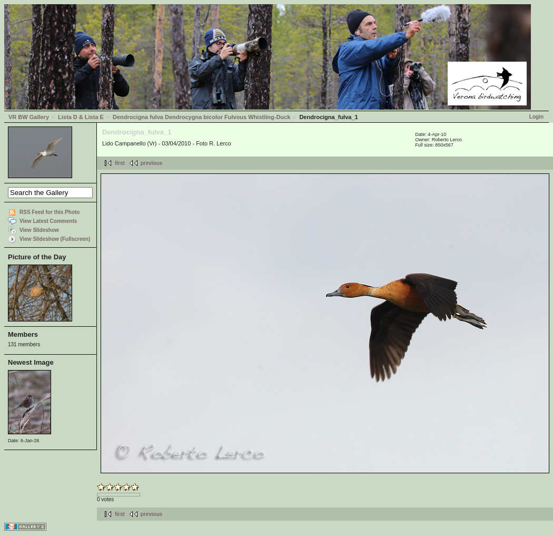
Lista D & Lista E (81, 117)
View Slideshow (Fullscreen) (54, 239)
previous (152, 163)
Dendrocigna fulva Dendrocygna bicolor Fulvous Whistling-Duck (201, 117)
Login (536, 117)
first (120, 163)
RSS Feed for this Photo (49, 212)
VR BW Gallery (28, 117)
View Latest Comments (48, 221)
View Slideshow (39, 230)
